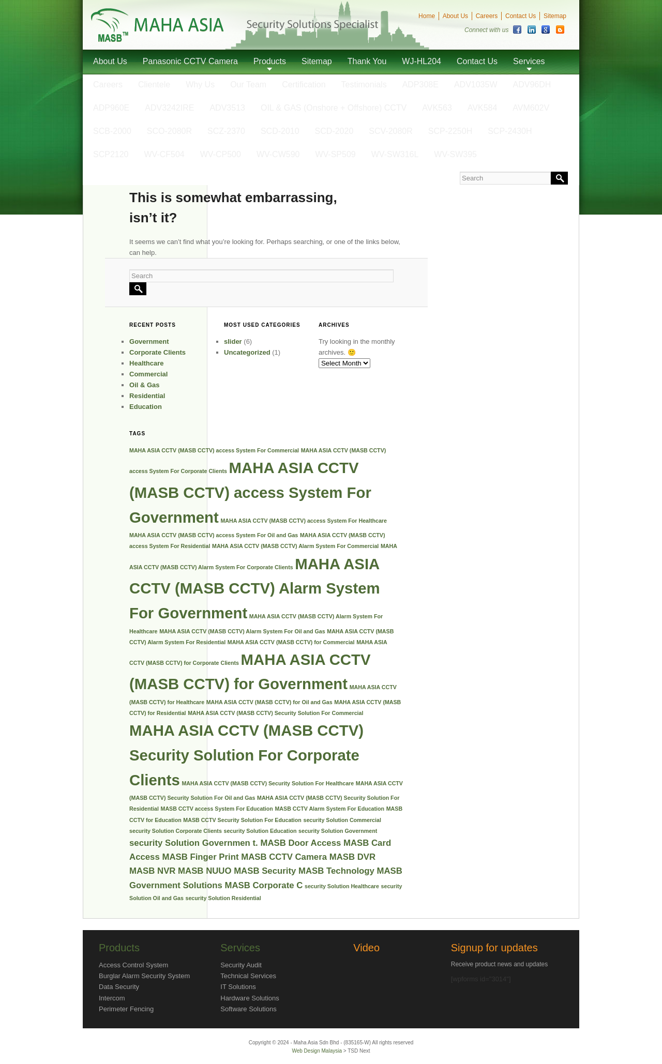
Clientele (154, 84)
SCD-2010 (280, 131)
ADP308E (420, 84)
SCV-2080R (391, 131)
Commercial (148, 374)
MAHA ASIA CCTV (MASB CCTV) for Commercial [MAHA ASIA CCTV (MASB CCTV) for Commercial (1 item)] (291, 642)
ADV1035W (476, 84)
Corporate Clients (157, 352)
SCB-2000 (112, 131)
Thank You (367, 61)
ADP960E (111, 107)
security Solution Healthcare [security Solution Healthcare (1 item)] (342, 886)
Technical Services (248, 976)
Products (269, 61)
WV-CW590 (278, 154)
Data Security (119, 987)
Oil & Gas (144, 385)
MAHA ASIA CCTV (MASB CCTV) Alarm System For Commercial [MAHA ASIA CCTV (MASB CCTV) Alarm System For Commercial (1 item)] (295, 546)
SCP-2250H (450, 131)
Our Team (248, 84)
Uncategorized (247, 352)
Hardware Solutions (249, 998)
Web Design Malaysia (317, 1051)
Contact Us (520, 16)
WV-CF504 (164, 154)
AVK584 (483, 107)
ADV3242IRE (169, 107)
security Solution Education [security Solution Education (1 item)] (259, 831)
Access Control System (133, 965)
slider (233, 341)
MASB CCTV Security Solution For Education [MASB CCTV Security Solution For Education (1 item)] (242, 820)
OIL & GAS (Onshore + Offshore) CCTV (334, 107)
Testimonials (364, 84)
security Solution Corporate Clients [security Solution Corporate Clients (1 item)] (175, 831)
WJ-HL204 (421, 61)
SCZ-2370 (226, 131)
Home (426, 16)
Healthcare (146, 363)
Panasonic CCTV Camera (190, 61)
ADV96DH (532, 84)
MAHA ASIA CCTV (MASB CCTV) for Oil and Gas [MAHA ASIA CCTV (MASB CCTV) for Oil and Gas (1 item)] (269, 702)
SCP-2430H (510, 131)
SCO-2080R (169, 131)
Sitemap (555, 16)
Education (145, 407)
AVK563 (437, 107)
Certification (303, 84)
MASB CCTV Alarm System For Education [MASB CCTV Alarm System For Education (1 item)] (329, 808)
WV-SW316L (395, 154)
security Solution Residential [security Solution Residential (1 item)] (223, 898)
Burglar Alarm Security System (144, 976)
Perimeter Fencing (126, 1009)
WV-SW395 (455, 154)
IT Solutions (237, 987)
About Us (455, 16)
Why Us (200, 84)
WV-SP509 (335, 154)
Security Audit (241, 965)
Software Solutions (248, 1009)
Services (529, 61)
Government (149, 341)
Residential (147, 396)
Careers (487, 16)
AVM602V (531, 107)
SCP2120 (111, 154)
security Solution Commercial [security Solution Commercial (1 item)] (342, 820)
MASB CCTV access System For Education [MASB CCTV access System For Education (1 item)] (217, 808)
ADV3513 (227, 107)
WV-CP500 (220, 154)
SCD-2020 (334, 131)
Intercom (112, 998)
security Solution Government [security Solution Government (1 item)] (337, 831)
